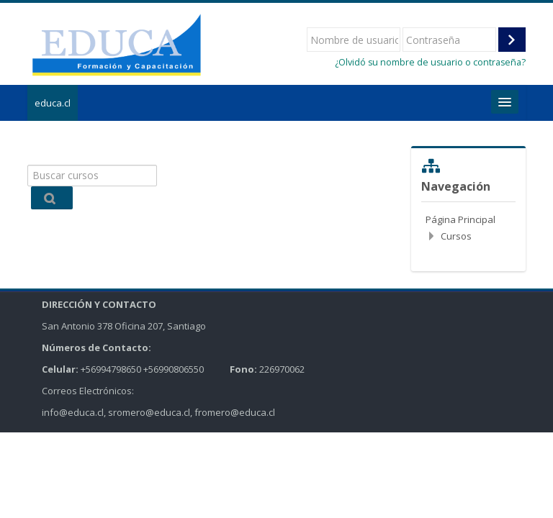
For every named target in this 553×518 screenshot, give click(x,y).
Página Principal (460, 219)
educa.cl (53, 102)
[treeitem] (468, 227)
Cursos (456, 236)
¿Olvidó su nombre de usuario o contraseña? (430, 62)
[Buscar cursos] (91, 175)
